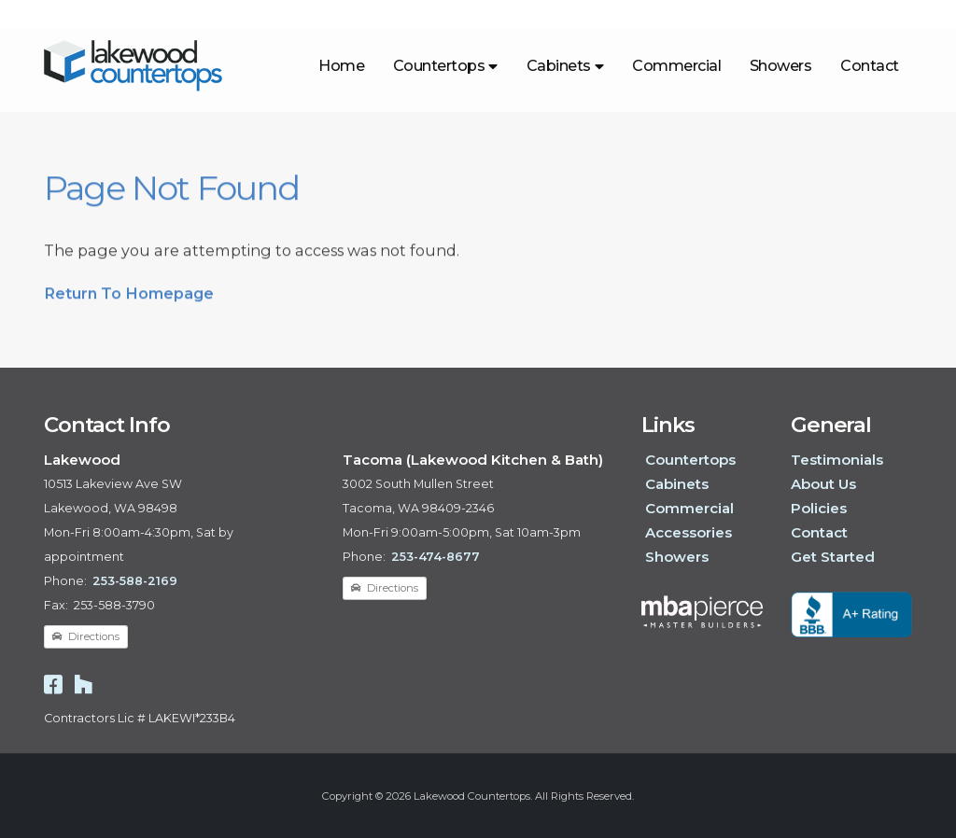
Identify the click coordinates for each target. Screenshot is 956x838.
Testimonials (837, 459)
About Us (823, 484)
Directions (86, 636)
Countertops (445, 66)
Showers (781, 66)
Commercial (676, 66)
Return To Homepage (129, 300)
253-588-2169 (134, 581)
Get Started (833, 557)
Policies (819, 508)
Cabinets (565, 66)
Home (341, 66)
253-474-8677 (435, 557)
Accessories (688, 532)
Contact (869, 66)
